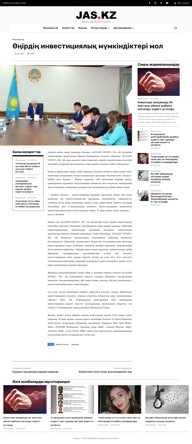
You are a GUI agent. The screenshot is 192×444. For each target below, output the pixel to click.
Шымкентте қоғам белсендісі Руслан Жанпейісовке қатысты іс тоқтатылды (164, 197)
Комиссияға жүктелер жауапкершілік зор (105, 371)
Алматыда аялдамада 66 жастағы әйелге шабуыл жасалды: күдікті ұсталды (156, 106)
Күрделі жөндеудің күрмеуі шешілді (35, 371)
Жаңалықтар (18, 39)
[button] (175, 28)
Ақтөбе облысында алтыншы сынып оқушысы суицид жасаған (162, 178)
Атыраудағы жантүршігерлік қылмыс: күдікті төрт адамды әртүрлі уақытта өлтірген (26, 186)
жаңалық (75, 344)
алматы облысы (62, 344)
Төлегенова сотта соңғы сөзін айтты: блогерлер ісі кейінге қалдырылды (27, 204)
